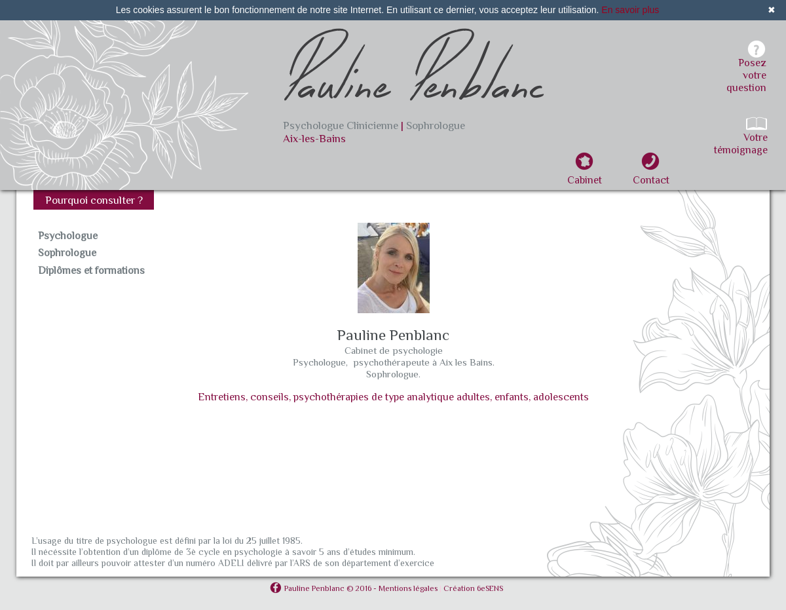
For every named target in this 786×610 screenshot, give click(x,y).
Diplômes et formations (91, 270)
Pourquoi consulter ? (94, 200)
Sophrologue (67, 253)
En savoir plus (630, 10)
